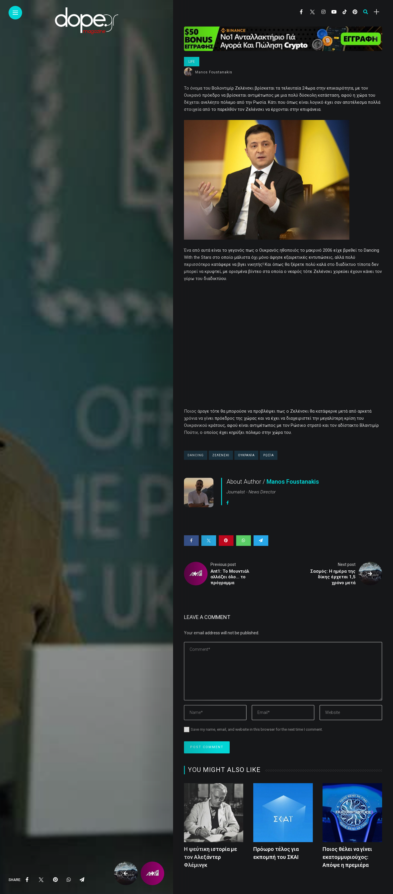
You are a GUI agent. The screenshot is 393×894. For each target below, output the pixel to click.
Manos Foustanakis (213, 72)
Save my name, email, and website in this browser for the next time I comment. (257, 729)
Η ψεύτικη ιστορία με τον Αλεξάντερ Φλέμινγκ (210, 857)
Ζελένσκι (220, 455)
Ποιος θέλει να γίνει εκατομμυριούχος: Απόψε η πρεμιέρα (347, 857)
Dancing (196, 455)
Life (191, 62)
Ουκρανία (246, 455)
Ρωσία (268, 455)
